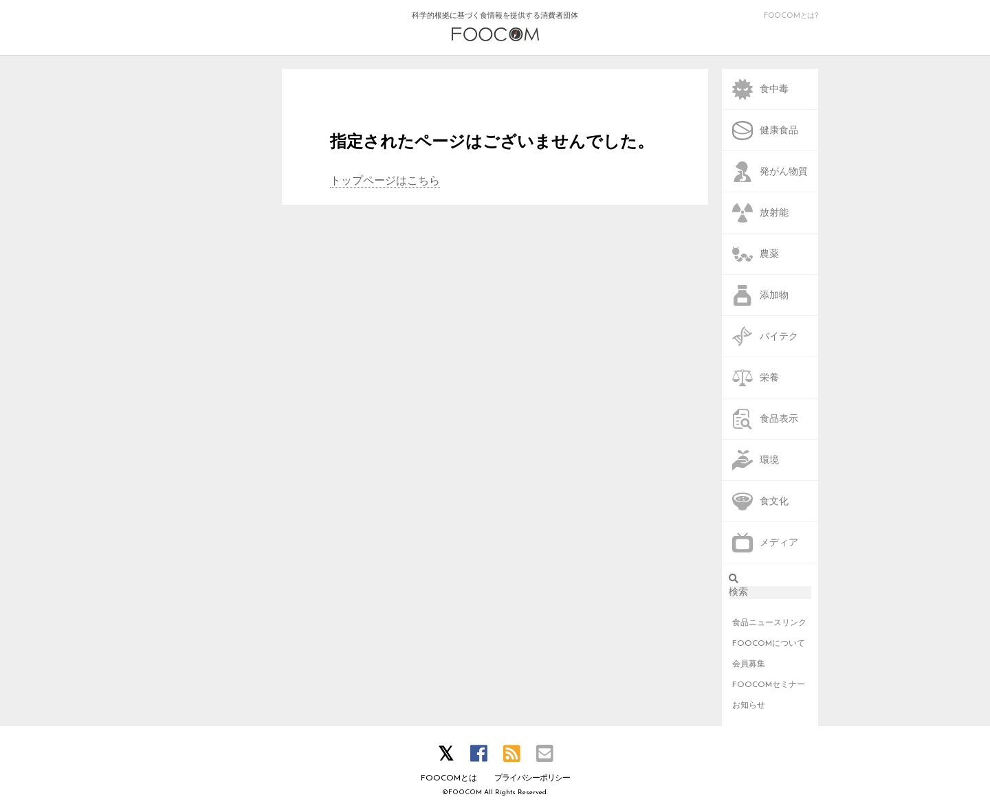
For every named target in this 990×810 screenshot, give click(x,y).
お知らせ (748, 705)
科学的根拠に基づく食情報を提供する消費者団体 (495, 26)
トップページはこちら (385, 181)
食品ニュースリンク (769, 623)
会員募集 (748, 664)
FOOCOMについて (768, 644)
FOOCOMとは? (791, 16)
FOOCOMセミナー (768, 685)
